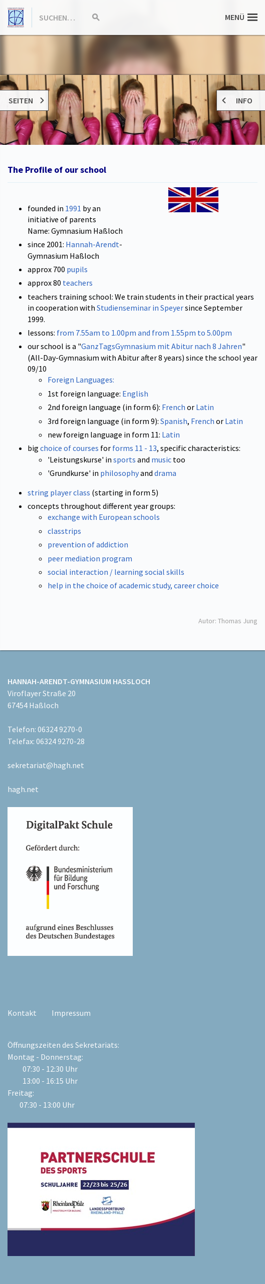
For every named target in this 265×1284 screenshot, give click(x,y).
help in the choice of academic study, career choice (133, 585)
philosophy (119, 473)
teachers (78, 283)
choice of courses (69, 448)
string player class (60, 492)
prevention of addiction (88, 544)
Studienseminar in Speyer (140, 308)
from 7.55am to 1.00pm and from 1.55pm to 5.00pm (144, 333)
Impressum (71, 1013)
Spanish (173, 421)
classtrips (64, 531)
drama (165, 473)
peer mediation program (90, 558)
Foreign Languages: (81, 380)
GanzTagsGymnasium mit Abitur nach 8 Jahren (161, 346)
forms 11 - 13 (134, 448)
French (173, 407)
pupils (77, 269)
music (161, 459)
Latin (205, 407)
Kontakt (22, 1013)
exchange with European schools (104, 517)
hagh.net (23, 789)
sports (124, 459)
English (135, 394)
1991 (73, 208)
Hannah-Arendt (92, 244)
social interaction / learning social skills (116, 572)
